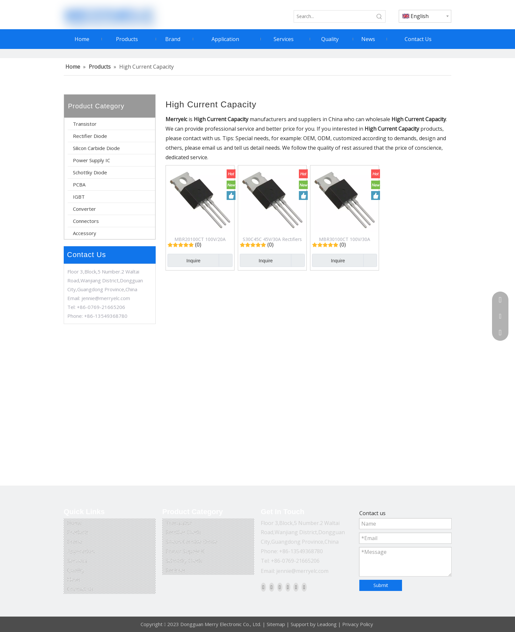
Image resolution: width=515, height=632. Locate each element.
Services (77, 560)
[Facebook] (263, 587)
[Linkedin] (271, 587)
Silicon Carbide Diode (96, 148)
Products (78, 532)
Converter (84, 209)
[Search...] (333, 16)
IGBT (79, 196)
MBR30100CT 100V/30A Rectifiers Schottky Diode (344, 239)
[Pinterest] (304, 587)
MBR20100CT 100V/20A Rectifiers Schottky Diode (200, 239)
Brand (74, 541)
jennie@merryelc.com (105, 298)
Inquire (184, 260)
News (74, 579)
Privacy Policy (357, 624)
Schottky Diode (90, 172)
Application (81, 551)
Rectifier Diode (90, 136)
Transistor (85, 123)
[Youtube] (288, 587)
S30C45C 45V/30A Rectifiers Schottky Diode (272, 239)
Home (74, 523)
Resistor (176, 570)
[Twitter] (279, 587)
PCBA (79, 184)
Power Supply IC (91, 160)
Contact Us (80, 589)
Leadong (327, 624)
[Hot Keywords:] (379, 16)
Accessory (84, 233)
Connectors (86, 221)
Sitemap (276, 624)
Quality (75, 570)
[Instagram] (296, 587)
